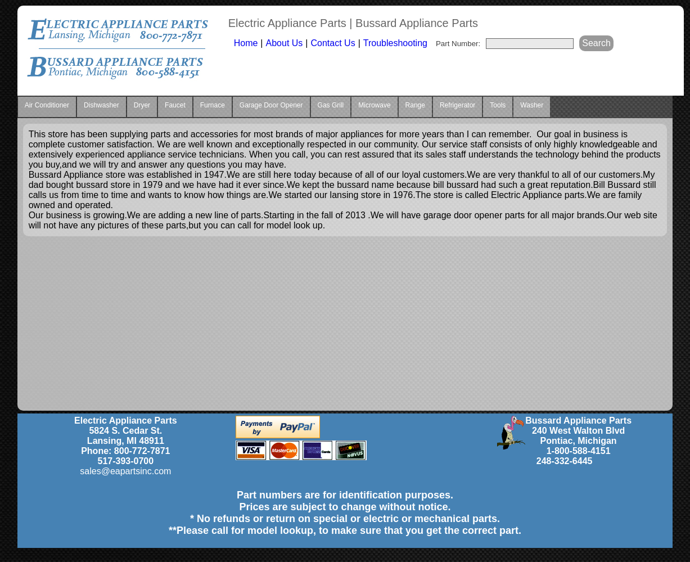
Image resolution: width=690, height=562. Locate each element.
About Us (284, 43)
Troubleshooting (395, 43)
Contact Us (332, 43)
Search (596, 43)
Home (246, 43)
